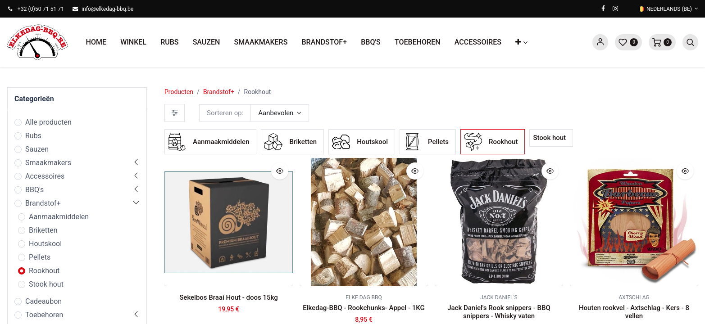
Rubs (33, 135)
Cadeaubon (43, 301)
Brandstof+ (43, 203)
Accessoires (44, 176)
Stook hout (46, 284)
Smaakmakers (48, 162)
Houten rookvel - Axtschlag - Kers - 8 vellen (634, 312)
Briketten (43, 230)
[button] (521, 42)
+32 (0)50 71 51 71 (41, 9)
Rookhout (44, 270)
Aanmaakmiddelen (59, 216)
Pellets (39, 257)
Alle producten (48, 122)
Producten (178, 91)
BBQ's (34, 189)
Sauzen (37, 149)
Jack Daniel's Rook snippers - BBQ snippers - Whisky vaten (498, 312)
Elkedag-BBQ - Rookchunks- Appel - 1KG (363, 308)
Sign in (600, 42)
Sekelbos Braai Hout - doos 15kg (228, 297)
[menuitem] (96, 42)
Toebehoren (44, 314)
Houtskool (45, 243)
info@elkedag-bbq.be (107, 9)
